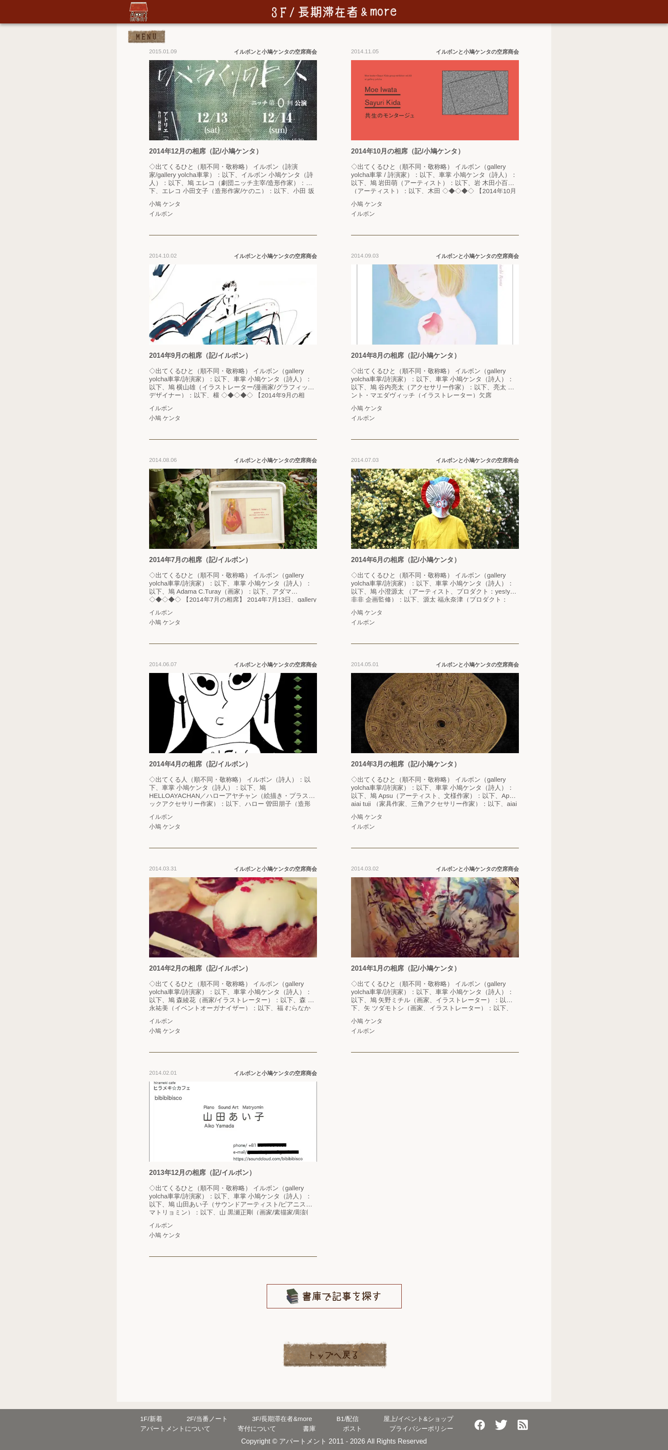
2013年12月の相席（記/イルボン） (202, 1172)
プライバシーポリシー (421, 1428)
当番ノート (207, 1418)
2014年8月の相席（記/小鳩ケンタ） (406, 355)
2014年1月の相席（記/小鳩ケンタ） (406, 968)
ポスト (352, 1428)
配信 (348, 1418)
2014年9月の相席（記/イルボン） (200, 355)
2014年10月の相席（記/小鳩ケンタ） (407, 151)
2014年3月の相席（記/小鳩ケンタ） (406, 764)
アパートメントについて (175, 1428)
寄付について (257, 1428)
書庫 (309, 1428)
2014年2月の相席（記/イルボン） (200, 968)
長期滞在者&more (282, 1418)
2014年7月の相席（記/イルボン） (200, 559)
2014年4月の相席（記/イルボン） (200, 764)
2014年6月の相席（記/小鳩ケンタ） (406, 559)
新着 (151, 1418)
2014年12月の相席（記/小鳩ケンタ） (205, 151)
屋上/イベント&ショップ (418, 1418)
